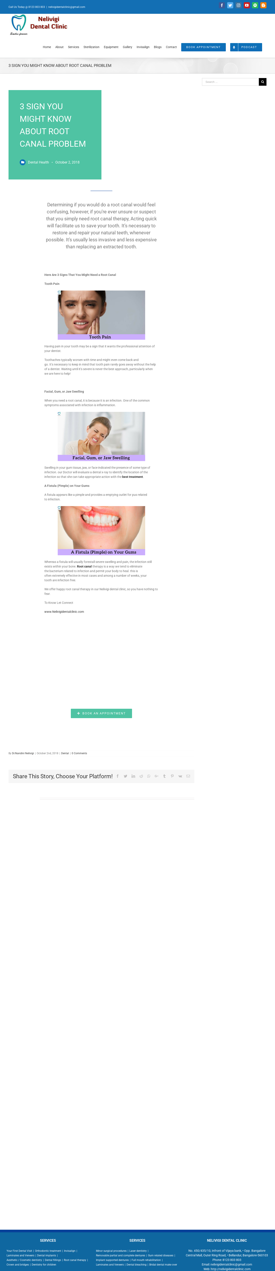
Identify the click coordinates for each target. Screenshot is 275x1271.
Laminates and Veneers (20, 1255)
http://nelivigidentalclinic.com (231, 1269)
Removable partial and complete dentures (120, 1255)
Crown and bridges (18, 1264)
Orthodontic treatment (48, 1250)
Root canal (84, 566)
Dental (65, 753)
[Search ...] (230, 82)
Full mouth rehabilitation (146, 1260)
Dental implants (46, 1255)
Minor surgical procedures (111, 1250)
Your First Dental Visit (19, 1250)
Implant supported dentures (112, 1260)
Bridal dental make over (163, 1264)
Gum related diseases (160, 1255)
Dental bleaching (136, 1264)
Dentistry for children (44, 1264)
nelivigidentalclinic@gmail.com (66, 7)
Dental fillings (53, 1260)
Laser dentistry (138, 1250)
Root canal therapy (75, 1260)
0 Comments (79, 753)
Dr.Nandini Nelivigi (23, 753)
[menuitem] (47, 47)
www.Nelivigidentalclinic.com (64, 611)
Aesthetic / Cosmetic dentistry (24, 1260)
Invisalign (69, 1250)
